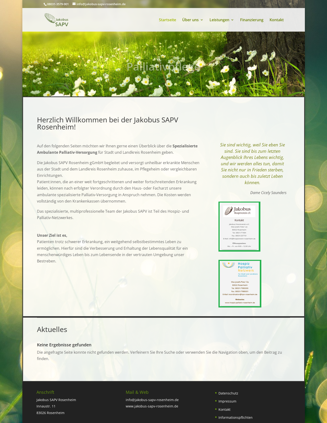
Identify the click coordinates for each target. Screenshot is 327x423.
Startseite (167, 20)
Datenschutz (228, 393)
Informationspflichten (235, 417)
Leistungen (219, 20)
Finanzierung (251, 20)
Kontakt (277, 20)
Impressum (227, 401)
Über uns (190, 20)
